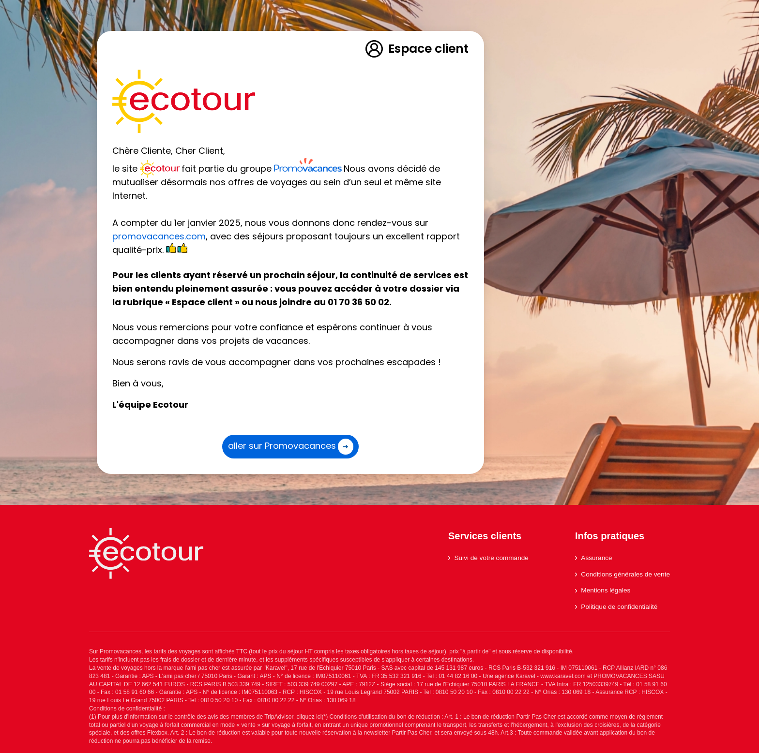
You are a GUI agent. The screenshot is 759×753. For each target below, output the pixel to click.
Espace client (416, 49)
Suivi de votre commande (488, 557)
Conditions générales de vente (622, 574)
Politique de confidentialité (616, 606)
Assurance (593, 557)
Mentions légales (602, 590)
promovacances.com (159, 236)
